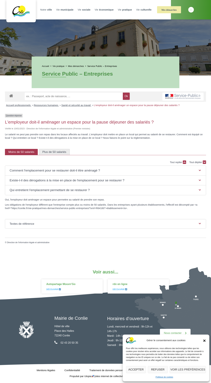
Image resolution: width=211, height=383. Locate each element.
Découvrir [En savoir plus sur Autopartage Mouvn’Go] (53, 289)
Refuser (160, 369)
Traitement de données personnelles (109, 370)
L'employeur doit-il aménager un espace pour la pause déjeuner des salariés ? (137, 105)
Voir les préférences (189, 369)
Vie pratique (58, 66)
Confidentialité (72, 370)
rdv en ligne (120, 284)
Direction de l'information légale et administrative (28, 242)
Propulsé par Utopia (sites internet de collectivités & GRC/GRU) (105, 376)
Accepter (136, 369)
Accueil (45, 66)
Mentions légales (46, 370)
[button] (204, 340)
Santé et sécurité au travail (76, 105)
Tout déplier (197, 162)
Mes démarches (169, 10)
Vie (65, 9)
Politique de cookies (164, 377)
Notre (46, 9)
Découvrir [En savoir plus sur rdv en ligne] (120, 289)
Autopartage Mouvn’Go (60, 284)
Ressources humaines (46, 105)
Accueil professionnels (18, 105)
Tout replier (178, 162)
